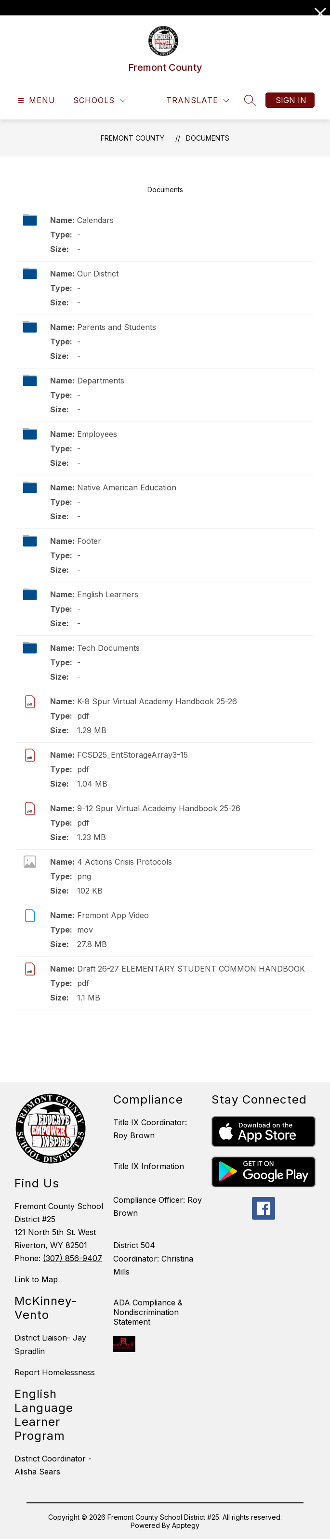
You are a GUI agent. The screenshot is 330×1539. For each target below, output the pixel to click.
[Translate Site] (198, 100)
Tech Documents (108, 648)
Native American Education (126, 487)
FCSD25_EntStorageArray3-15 (132, 755)
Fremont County (132, 138)
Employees (97, 434)
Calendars (95, 220)
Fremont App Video (113, 915)
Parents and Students (116, 327)
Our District (98, 273)
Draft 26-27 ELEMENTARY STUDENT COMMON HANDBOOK (191, 968)
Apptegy (185, 1525)
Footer (89, 541)
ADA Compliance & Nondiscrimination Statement (148, 1312)
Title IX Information (148, 1166)
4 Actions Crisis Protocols (124, 862)
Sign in (291, 100)
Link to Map (36, 1279)
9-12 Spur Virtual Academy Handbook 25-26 (158, 808)
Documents (207, 138)
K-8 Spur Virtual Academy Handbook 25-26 (157, 701)
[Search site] (250, 100)
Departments (100, 380)
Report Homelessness (54, 1372)
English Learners (107, 594)
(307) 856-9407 (72, 1258)
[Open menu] (35, 100)
